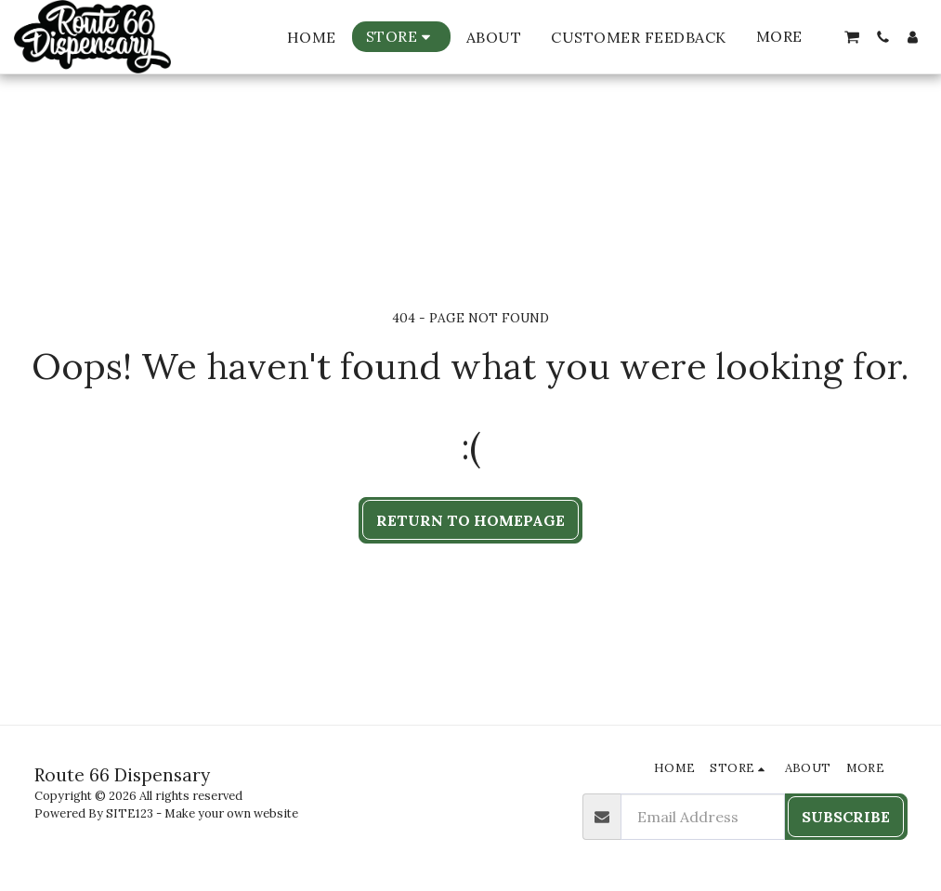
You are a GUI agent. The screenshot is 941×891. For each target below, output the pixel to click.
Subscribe (846, 816)
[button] (852, 37)
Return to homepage (470, 520)
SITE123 (129, 813)
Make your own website (231, 813)
